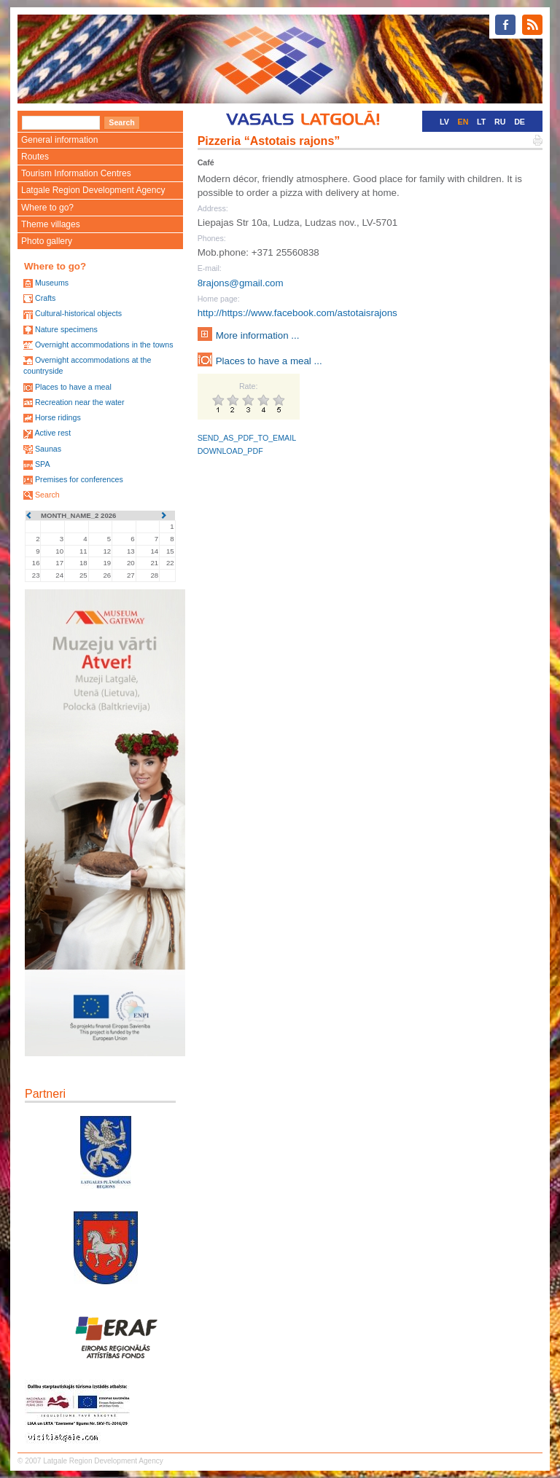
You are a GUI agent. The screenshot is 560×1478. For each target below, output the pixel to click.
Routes (35, 157)
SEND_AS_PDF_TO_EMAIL (247, 437)
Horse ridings (58, 417)
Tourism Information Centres (76, 173)
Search (47, 494)
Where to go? (47, 208)
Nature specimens (66, 329)
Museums (52, 282)
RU (499, 121)
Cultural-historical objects (78, 313)
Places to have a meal (73, 386)
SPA (42, 464)
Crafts (45, 298)
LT (481, 121)
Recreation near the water (80, 402)
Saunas (48, 448)
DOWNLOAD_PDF (230, 451)
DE (519, 121)
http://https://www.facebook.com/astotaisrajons (297, 312)
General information (59, 140)
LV (444, 121)
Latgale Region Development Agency (93, 190)
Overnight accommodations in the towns (104, 344)
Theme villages (50, 224)
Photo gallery (46, 241)
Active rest (52, 432)
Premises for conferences (79, 479)
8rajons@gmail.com (241, 283)
